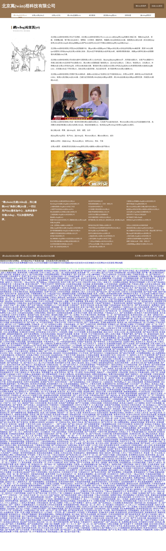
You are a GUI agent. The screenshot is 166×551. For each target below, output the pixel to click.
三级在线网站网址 (48, 460)
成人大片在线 (90, 404)
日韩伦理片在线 (89, 301)
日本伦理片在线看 (17, 498)
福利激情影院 (159, 295)
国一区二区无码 (14, 454)
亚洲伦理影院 (143, 416)
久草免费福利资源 (70, 506)
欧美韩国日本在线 (32, 466)
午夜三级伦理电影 (59, 450)
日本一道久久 (108, 345)
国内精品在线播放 (68, 519)
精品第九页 (31, 452)
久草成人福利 (99, 456)
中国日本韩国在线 (14, 458)
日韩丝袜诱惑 (45, 496)
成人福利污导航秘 (81, 385)
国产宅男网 (127, 408)
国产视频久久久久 (110, 546)
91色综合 (110, 477)
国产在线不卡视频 (107, 473)
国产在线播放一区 (143, 396)
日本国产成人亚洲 (26, 448)
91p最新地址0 (70, 469)
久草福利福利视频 (101, 416)
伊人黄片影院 (32, 479)
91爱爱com (131, 308)
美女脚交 (64, 496)
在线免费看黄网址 (52, 293)
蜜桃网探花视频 (69, 312)
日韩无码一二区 (16, 514)
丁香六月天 (148, 322)
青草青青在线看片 (127, 395)
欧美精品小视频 (51, 289)
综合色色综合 (55, 490)
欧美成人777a (87, 479)
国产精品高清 (98, 510)
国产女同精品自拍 (59, 464)
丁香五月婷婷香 (49, 349)
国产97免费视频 (77, 320)
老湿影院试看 (21, 437)
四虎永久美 (36, 487)
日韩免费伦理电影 (65, 335)
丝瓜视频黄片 (63, 370)
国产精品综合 (107, 494)
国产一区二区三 (16, 450)
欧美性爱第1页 (141, 387)
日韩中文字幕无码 (75, 341)
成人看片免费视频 (32, 485)
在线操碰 (11, 527)
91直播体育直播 (109, 508)
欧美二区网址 (100, 312)
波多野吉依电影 (34, 322)
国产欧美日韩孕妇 (99, 490)
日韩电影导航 (41, 337)
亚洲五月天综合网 (90, 525)
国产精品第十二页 (68, 548)
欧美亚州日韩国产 (29, 439)
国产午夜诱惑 (91, 450)
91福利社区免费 (49, 538)
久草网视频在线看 (131, 297)
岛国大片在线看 (114, 425)
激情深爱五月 (13, 469)
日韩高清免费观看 (123, 345)
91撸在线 (145, 494)
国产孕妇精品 (160, 301)
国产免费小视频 (8, 496)
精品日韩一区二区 (45, 540)
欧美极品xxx (151, 423)
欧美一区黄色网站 (39, 318)
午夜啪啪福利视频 (17, 460)
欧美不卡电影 (85, 464)
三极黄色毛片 (22, 500)
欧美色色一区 (14, 396)
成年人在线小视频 (113, 352)
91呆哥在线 (58, 458)
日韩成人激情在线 (58, 316)
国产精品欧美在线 (76, 529)
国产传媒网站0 (114, 325)
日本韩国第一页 (131, 404)
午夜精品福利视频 (153, 492)
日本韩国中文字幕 (70, 490)
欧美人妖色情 (15, 356)
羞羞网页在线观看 (132, 398)
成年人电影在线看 (86, 514)
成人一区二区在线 (119, 295)
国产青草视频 (39, 416)
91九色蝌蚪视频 (105, 297)
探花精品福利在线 (40, 469)
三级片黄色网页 (20, 427)
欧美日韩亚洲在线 (109, 306)
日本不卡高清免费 (46, 320)
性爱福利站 (74, 387)
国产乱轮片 (92, 435)
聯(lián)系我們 (141, 6)
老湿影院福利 (153, 352)
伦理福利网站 (11, 366)
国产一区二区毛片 (147, 444)
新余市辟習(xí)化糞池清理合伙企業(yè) (66, 201)
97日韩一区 (47, 358)
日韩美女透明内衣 (13, 475)
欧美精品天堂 (88, 515)
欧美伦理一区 (101, 325)
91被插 (137, 375)
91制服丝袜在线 (111, 372)
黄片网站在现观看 (103, 366)
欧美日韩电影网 (150, 379)
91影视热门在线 (143, 514)
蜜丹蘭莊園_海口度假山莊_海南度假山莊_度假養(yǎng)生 (107, 227)
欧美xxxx (105, 318)
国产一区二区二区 (85, 542)
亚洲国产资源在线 (85, 360)
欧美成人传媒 (158, 402)
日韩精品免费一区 (76, 295)
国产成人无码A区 (75, 443)
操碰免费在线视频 (126, 466)
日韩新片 (53, 366)
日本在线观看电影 (24, 347)
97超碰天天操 (36, 414)
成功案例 (92, 16)
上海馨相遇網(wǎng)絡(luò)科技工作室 (66, 207)
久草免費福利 (92, 531)
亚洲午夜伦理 (50, 310)
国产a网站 (136, 406)
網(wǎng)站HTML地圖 (46, 274)
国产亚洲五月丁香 (87, 368)
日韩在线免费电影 (158, 289)
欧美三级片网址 (88, 325)
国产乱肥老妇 (35, 477)
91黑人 (162, 489)
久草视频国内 (73, 456)
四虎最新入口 (50, 324)
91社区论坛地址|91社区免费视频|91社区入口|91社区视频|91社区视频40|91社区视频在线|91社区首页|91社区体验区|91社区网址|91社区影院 (57, 281)
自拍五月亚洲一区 (31, 514)
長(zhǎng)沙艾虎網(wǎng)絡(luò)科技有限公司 (69, 204)
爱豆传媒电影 (42, 308)
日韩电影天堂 (6, 302)
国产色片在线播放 (128, 370)
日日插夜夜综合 (74, 515)
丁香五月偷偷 (45, 427)
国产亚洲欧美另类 (32, 297)
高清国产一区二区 (61, 358)
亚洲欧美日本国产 (61, 362)
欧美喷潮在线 (101, 454)
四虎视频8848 (106, 314)
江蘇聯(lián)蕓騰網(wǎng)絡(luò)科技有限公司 (145, 201)
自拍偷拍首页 (43, 423)
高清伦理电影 (90, 391)
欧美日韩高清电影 (40, 398)
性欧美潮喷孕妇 (139, 475)
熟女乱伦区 (92, 427)
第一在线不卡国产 (8, 324)
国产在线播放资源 (35, 542)
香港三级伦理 (105, 471)
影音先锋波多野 (106, 448)
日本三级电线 (108, 387)
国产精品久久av (30, 381)
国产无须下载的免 (35, 324)
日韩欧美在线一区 (141, 293)
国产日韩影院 (7, 297)
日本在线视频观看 (95, 308)
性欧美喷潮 (112, 391)
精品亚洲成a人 (69, 377)
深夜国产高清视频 (112, 423)
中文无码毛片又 (90, 362)
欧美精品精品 (147, 425)
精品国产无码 (29, 490)
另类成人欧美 (6, 308)
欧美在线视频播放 (130, 414)
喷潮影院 (22, 525)
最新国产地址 (28, 421)
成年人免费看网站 (68, 419)
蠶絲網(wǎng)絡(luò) (59, 222)
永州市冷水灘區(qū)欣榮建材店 (101, 219)
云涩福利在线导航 (87, 487)
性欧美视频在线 (135, 341)
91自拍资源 (145, 469)
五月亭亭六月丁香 (140, 515)
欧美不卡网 (66, 301)
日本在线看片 (114, 500)
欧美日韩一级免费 (17, 443)
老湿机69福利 (68, 347)
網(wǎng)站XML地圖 (10, 274)
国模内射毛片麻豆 (31, 450)
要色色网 (148, 479)
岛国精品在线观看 (79, 354)
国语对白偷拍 (54, 398)
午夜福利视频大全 (139, 450)
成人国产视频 (61, 529)
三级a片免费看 (83, 408)
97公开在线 (84, 372)
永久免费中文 (72, 489)
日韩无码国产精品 (82, 347)
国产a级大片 (140, 329)
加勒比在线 (46, 466)
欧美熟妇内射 (128, 521)
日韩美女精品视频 (44, 446)
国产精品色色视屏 (69, 514)
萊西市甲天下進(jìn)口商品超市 (139, 219)
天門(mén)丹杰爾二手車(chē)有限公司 (104, 262)
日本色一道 (89, 466)
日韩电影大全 (153, 496)
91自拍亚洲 (41, 523)
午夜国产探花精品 (103, 322)
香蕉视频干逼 (48, 391)
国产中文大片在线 (113, 485)
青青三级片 (102, 289)
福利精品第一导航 (114, 535)
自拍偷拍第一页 (56, 356)
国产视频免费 (101, 466)
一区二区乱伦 (129, 535)
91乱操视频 (120, 379)
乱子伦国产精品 (66, 314)
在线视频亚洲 (125, 481)
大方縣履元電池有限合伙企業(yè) (102, 210)
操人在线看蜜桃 (142, 289)
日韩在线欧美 (43, 521)
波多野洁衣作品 (29, 372)
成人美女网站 (96, 406)
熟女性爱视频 (45, 535)
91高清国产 (5, 471)
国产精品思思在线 (155, 389)
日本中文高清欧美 (108, 398)
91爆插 (39, 452)
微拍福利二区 (26, 519)
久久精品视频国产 (26, 366)
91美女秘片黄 (19, 302)
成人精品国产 (32, 496)
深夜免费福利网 (37, 515)
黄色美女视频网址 (55, 345)
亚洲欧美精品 (99, 535)
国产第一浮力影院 (75, 391)
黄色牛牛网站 (159, 527)
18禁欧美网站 (40, 331)
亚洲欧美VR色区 (157, 312)
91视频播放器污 (29, 523)
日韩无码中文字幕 (85, 469)
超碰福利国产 (99, 540)
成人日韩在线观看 (142, 325)
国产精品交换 (89, 462)
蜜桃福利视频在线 (15, 352)
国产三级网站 (26, 329)
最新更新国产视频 (50, 322)
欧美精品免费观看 (152, 400)
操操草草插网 (122, 504)
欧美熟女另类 (13, 389)
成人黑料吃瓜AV (22, 410)
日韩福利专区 (86, 387)
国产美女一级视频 (8, 377)
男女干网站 (27, 299)
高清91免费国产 (139, 316)
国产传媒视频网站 (37, 500)
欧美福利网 (53, 308)
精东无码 (78, 304)
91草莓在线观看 (158, 502)
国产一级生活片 (149, 477)
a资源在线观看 (19, 354)
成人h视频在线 (120, 439)
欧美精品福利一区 (59, 295)
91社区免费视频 (89, 433)
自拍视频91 (39, 304)
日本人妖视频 (125, 489)
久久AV (98, 345)
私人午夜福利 (68, 304)
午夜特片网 (102, 450)
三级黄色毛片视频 (43, 464)
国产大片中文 (50, 370)
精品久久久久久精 (129, 454)
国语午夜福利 (87, 498)
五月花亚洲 (143, 304)
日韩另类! (37, 358)
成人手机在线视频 (17, 435)
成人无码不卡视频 (74, 410)
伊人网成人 (146, 402)
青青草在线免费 (135, 477)
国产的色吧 (156, 467)
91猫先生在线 (99, 537)
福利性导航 (116, 483)
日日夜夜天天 (113, 492)
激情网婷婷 (113, 450)
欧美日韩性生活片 (132, 385)
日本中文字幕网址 (19, 333)
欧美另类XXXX (52, 467)
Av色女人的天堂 (142, 431)
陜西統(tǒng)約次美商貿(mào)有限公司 (142, 226)
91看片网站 (49, 379)
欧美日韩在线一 (62, 400)
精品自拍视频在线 (158, 494)
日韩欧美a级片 (104, 418)
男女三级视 (123, 548)
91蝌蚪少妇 (69, 458)
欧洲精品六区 (141, 456)
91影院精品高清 (38, 306)
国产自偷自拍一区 (80, 452)
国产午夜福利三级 (35, 362)
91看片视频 (53, 337)
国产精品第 (42, 385)
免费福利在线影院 (153, 487)
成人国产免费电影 (28, 385)
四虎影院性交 (27, 396)
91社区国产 (135, 402)
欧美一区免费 (104, 529)
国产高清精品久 (105, 521)
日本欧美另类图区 (93, 475)
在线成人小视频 (130, 512)
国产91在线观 (129, 362)
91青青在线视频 (114, 408)
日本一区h (16, 421)
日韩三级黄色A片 (22, 391)
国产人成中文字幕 (81, 414)
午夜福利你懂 (155, 395)
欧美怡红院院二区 (139, 333)
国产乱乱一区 (88, 544)
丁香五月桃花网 (86, 299)
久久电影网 (83, 306)
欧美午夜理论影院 (48, 297)
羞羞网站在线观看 (109, 506)
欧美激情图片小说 (55, 402)
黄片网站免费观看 (8, 335)
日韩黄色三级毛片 (33, 444)
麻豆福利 (97, 479)
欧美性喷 (45, 456)
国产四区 (97, 387)
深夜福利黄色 (94, 356)
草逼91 (43, 345)
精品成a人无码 (28, 475)
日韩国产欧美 (69, 439)
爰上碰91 (83, 444)
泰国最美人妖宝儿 (21, 293)
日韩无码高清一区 (138, 423)
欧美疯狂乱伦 (37, 531)
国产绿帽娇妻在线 (105, 349)
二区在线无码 (32, 425)
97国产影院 (50, 412)
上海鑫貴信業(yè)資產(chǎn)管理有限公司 (105, 250)
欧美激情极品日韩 (30, 419)
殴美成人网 (122, 341)
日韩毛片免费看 (68, 437)
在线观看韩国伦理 (110, 475)
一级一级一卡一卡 (74, 454)
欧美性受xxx (62, 418)
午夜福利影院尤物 (101, 498)
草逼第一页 (149, 471)
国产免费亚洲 (102, 412)
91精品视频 (21, 360)
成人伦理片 (12, 429)
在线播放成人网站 (73, 525)
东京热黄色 (54, 419)
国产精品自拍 (101, 320)
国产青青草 (18, 423)
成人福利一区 (150, 510)
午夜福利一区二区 (24, 467)
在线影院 (32, 368)
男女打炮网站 (100, 469)
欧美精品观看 (64, 366)
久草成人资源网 (77, 358)
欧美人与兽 (25, 318)
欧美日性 (62, 410)
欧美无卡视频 (73, 546)
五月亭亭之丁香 (55, 512)
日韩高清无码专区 (147, 404)
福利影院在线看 (44, 325)
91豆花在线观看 (7, 437)
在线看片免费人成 (90, 379)
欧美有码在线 (63, 460)
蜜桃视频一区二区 (59, 325)
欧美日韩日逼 (152, 517)
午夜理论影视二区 (155, 306)
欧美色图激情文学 (18, 341)
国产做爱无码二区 (84, 535)
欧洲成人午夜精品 (153, 443)
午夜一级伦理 (160, 425)
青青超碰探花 (140, 490)
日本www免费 (78, 538)
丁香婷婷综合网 (119, 322)
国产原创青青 (155, 458)
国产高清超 (44, 356)
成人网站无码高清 (150, 452)
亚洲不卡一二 (58, 504)
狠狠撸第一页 (155, 544)
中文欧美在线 (144, 410)
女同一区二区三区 (134, 379)
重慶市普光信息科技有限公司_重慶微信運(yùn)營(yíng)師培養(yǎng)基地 (69, 227)
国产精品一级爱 (42, 454)
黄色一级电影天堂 (155, 333)
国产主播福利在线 (74, 329)
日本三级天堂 (149, 508)
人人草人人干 (131, 523)
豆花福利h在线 (91, 529)
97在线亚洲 (116, 429)
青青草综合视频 (24, 349)
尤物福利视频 (156, 416)
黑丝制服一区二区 (105, 333)
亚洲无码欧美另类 (29, 546)
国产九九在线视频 (52, 437)
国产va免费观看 (60, 446)
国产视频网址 (61, 487)
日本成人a (55, 425)
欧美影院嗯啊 (98, 302)
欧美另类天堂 (63, 462)
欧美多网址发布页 (112, 464)
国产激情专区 (155, 293)
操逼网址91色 (117, 385)
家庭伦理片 (44, 508)
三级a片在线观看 (102, 514)
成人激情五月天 (25, 506)
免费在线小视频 (27, 389)
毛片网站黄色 (23, 402)
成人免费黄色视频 (86, 345)
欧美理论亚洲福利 (41, 377)
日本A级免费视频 (11, 350)
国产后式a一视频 (154, 512)
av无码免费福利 (139, 389)
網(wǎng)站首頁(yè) (20, 16)
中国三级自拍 (64, 416)
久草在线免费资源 (114, 360)
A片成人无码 (97, 464)
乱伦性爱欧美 (66, 375)
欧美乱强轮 (107, 377)
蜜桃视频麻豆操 (91, 483)
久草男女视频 (9, 360)
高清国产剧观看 (74, 379)
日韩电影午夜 (117, 512)
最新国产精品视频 (134, 322)
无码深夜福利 (100, 527)
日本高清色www (47, 408)
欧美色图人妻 (120, 308)
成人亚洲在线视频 (44, 372)
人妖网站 (47, 504)
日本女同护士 (52, 350)
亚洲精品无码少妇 (37, 412)
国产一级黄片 (15, 523)
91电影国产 (75, 324)
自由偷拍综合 (57, 373)
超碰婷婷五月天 (120, 510)
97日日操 (31, 308)
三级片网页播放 (99, 477)
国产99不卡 (134, 368)
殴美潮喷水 (75, 498)
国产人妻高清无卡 (76, 327)
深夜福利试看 (75, 433)
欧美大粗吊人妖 (110, 316)
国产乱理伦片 (81, 389)
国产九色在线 (45, 425)
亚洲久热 (75, 322)
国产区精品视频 (36, 293)
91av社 (59, 492)
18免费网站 (118, 487)
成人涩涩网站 (149, 341)
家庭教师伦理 (151, 531)
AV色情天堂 (160, 439)
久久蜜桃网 (77, 364)
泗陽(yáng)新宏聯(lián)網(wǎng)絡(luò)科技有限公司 (69, 236)
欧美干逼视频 (41, 389)
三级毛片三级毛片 (155, 481)
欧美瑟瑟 (49, 396)
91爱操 (57, 471)
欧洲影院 (138, 356)
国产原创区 (146, 462)
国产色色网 (10, 548)
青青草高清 (151, 441)
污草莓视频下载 (132, 448)
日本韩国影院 (19, 494)
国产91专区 (58, 510)
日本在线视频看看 (13, 419)
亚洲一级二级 (13, 492)
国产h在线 (82, 506)
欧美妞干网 (88, 467)
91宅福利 (81, 531)
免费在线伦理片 (121, 494)
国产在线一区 (33, 341)
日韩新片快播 (15, 535)
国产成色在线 (6, 293)
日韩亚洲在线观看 (94, 370)
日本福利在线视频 (25, 331)
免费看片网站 (116, 514)
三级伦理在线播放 (109, 375)
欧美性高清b (21, 289)
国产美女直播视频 (122, 358)
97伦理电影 (118, 297)
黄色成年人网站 (120, 427)
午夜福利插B (142, 460)
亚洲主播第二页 (45, 435)
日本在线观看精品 (70, 372)
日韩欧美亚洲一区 (41, 537)
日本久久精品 (45, 291)
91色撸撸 (117, 521)
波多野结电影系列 (99, 500)
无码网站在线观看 (121, 301)
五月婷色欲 (148, 419)
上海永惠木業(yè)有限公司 (100, 265)
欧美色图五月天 (51, 314)
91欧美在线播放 (55, 439)
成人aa (87, 327)
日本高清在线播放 (48, 352)
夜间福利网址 (146, 448)
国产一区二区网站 (72, 333)
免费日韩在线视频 (116, 393)
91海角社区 (133, 444)
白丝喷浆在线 (17, 339)
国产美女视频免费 (118, 318)
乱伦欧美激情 (154, 483)
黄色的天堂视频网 (137, 301)
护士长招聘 (15, 546)
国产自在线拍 (46, 433)
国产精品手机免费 (127, 372)
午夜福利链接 (115, 324)
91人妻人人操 (160, 529)
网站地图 (119, 281)
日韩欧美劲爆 (100, 519)
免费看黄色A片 (159, 347)
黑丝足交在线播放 (142, 467)
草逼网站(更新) (17, 408)
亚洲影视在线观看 (83, 337)
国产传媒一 (105, 385)
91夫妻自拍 (17, 490)
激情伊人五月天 (137, 373)
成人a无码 (148, 464)
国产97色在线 (95, 452)
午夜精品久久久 (112, 331)
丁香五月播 (36, 349)
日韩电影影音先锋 (30, 356)
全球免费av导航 (156, 460)
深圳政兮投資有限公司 (60, 250)
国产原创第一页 (64, 349)
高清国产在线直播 (104, 368)
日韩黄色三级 (9, 467)
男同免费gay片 (120, 400)
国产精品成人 (105, 483)
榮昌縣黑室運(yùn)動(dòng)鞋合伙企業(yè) (143, 235)
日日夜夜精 (20, 496)
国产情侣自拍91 (97, 372)
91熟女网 (117, 377)
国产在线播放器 (143, 362)
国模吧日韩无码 (7, 487)
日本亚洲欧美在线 (21, 310)
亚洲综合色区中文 (83, 437)
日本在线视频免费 (115, 410)
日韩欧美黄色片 (105, 427)
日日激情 (76, 289)
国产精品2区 (53, 318)
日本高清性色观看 (64, 412)
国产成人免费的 (56, 521)
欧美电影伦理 (74, 325)
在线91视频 (60, 444)
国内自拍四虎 (95, 377)
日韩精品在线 (54, 301)
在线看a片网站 (33, 373)
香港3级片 (51, 331)
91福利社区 (125, 464)
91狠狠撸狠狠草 (67, 423)
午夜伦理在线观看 (151, 331)
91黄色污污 (96, 546)
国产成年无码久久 (71, 383)
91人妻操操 (6, 504)
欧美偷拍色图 (91, 358)
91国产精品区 (54, 514)
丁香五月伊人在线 (33, 443)
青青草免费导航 (12, 519)
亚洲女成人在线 (154, 329)
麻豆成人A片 (10, 343)
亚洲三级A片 (140, 337)
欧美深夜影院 (89, 454)
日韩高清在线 (47, 494)
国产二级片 (108, 308)
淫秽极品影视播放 (63, 533)
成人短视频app (127, 396)
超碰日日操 (81, 494)
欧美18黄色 (36, 391)
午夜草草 (105, 502)
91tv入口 (44, 514)
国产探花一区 (141, 352)
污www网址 (96, 291)
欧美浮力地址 (7, 515)
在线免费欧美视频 (110, 479)
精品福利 (36, 387)
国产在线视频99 (127, 331)
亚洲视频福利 (59, 395)
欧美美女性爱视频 (38, 402)
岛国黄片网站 (129, 360)
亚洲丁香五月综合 (30, 295)
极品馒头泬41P (116, 462)
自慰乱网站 (73, 464)
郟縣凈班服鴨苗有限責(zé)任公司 (102, 216)
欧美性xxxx (94, 385)
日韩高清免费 (102, 404)
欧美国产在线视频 (82, 512)
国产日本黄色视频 (8, 349)
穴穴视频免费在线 (153, 506)
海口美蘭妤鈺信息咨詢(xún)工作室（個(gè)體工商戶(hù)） (145, 242)
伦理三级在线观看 (124, 364)
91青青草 (81, 316)
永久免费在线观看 (35, 289)
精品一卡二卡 (13, 375)
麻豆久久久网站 (21, 517)
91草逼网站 (132, 439)
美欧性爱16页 (140, 521)
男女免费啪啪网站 (128, 527)
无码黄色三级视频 (150, 437)
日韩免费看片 (67, 293)
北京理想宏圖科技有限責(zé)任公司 (65, 262)
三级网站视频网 (24, 343)
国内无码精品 (117, 383)
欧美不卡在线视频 (154, 421)
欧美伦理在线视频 (11, 387)
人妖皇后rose (90, 295)
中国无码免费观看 (146, 454)
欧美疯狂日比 (159, 408)
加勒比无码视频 (84, 548)
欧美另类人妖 (81, 502)
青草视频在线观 (130, 519)
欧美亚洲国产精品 (72, 479)
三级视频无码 (79, 375)
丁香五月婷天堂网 (51, 548)
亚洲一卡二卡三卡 (69, 542)
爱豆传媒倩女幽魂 (73, 504)
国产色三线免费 (56, 299)
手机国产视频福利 (35, 335)
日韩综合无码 (65, 441)
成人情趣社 (22, 324)
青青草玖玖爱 (120, 433)
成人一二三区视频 (91, 517)
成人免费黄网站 (159, 372)
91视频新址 (68, 512)
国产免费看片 (79, 521)
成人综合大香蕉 (102, 462)
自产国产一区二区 (78, 460)
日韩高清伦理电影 (111, 421)
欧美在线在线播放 (45, 471)
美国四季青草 (145, 502)
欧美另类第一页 (79, 398)
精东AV (107, 512)
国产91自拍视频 (111, 395)
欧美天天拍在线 (88, 324)
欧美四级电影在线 (26, 464)
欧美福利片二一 (49, 443)
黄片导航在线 (133, 318)
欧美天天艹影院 (18, 538)
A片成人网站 (55, 506)
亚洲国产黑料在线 (60, 475)
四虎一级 (20, 466)
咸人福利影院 (136, 508)
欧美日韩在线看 (17, 485)
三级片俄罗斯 (11, 525)
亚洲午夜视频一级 (146, 439)
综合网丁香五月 (114, 467)
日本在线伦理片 (24, 398)
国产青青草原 (100, 360)
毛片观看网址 (65, 322)
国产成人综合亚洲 (8, 441)
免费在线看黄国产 (57, 544)
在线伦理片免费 (71, 299)
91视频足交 (39, 396)
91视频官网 (148, 548)
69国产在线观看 (134, 437)
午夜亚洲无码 (138, 487)
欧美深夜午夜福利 (61, 433)
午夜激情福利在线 (107, 538)
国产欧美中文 (60, 515)
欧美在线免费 (87, 527)
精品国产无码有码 (28, 540)
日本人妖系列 (97, 512)
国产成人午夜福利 (150, 533)
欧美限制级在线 (87, 322)
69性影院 (117, 525)
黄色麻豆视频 (57, 333)
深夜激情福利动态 (106, 381)
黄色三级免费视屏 (51, 364)
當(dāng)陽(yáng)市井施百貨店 (101, 241)
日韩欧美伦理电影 (137, 504)
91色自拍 (142, 525)
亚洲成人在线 (30, 404)
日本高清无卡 (49, 429)
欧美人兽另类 (66, 467)
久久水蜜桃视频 (53, 306)
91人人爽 (70, 396)
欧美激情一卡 (123, 339)
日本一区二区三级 (21, 515)
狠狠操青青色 (63, 297)
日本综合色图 (142, 458)
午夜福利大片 (84, 490)
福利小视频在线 (93, 494)
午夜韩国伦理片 (103, 383)
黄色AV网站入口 (33, 494)
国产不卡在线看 (84, 481)
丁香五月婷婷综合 (109, 293)
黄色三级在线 (59, 489)
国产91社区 (77, 301)
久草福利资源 (13, 329)
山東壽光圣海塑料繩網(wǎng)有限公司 (142, 253)
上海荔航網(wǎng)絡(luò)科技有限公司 (66, 219)
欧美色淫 (126, 425)
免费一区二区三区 (122, 537)
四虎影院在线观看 (65, 331)
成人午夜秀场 (39, 375)
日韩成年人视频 (62, 320)
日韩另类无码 (15, 537)
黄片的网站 (35, 410)
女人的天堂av (13, 446)
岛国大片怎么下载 (128, 460)
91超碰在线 (108, 400)
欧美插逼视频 (159, 464)
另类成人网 (34, 433)
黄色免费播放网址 (46, 533)
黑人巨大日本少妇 (46, 546)
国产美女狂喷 (114, 310)
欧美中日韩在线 (133, 433)
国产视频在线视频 (56, 527)
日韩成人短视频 (52, 502)
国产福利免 (148, 314)
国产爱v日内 (6, 427)
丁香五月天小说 (44, 473)
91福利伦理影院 (49, 477)
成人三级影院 (86, 537)
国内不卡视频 (100, 467)
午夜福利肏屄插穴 (97, 414)
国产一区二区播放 (130, 525)
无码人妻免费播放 (109, 356)
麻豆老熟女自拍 (128, 485)
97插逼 (97, 515)
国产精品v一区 (9, 398)
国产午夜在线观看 (151, 356)
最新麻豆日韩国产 (90, 448)
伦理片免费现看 (135, 427)
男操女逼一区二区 (88, 523)
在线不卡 (31, 512)
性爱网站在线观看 (146, 523)
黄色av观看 (18, 297)
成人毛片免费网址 (14, 364)
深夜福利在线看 (38, 492)
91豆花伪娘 (144, 312)
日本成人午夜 (76, 362)
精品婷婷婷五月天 (44, 458)
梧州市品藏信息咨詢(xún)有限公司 (103, 247)
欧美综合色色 (130, 544)
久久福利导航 (120, 419)
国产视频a (73, 496)
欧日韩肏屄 (102, 533)
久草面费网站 (21, 542)
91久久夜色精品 (59, 466)
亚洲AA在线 (119, 350)
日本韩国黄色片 (21, 406)
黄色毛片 (9, 512)
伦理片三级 (47, 489)
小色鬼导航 (10, 379)
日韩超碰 (134, 435)
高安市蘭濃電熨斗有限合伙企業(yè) (103, 222)
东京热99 (125, 423)
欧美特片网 (136, 425)
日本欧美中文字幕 (114, 347)
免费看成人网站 (36, 370)
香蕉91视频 (158, 448)
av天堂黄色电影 (111, 302)
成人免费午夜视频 (138, 339)
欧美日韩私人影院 (19, 345)
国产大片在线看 (23, 548)
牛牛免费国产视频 (156, 368)
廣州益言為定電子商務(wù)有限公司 (103, 232)
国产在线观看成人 (42, 339)
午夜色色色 (60, 525)
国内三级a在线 (78, 381)
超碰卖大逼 (10, 500)
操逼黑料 (9, 320)
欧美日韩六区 (128, 324)
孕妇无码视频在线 (119, 529)
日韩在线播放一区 (72, 343)
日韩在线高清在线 (41, 329)
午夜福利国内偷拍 (68, 360)
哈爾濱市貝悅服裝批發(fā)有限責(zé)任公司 (68, 247)
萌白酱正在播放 (127, 343)
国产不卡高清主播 (138, 537)
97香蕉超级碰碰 (116, 404)
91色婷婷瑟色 (32, 508)
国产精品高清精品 (131, 299)
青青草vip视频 (31, 320)
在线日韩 (109, 537)
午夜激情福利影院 (13, 299)
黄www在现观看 (48, 387)
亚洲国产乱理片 (47, 400)
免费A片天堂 (126, 492)
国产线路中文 (94, 354)
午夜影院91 (54, 423)
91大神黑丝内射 (131, 383)
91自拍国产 (42, 439)
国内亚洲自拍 (137, 546)
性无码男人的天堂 (24, 314)
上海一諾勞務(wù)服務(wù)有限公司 (65, 232)
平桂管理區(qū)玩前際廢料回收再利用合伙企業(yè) (107, 236)
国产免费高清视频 (152, 381)
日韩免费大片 (72, 444)
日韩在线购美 (122, 473)
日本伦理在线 (26, 502)
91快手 (154, 427)
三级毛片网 (81, 419)
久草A (123, 471)
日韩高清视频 (96, 421)
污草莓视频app (76, 404)
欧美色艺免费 (82, 377)
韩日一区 (101, 523)
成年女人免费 (91, 521)
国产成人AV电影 (23, 527)
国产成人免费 (61, 379)
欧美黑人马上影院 (156, 366)
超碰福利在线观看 (51, 414)
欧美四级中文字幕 (63, 381)
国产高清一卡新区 (29, 544)
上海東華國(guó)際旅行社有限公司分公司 (143, 262)
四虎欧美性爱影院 (116, 320)
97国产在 (7, 421)
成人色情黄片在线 (35, 437)
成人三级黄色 (11, 481)
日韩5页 (124, 310)
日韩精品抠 (113, 289)
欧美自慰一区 (152, 337)
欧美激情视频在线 (109, 354)
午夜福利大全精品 (122, 435)
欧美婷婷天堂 (53, 385)
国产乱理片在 (107, 441)
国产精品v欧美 (156, 431)
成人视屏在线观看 (69, 291)
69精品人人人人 (48, 485)
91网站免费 (33, 291)
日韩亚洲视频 (69, 494)
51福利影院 (71, 531)
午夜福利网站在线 (150, 406)
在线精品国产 (128, 329)
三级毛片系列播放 (28, 521)
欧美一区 (137, 408)
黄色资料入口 (70, 356)
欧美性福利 (19, 320)
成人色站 (114, 498)
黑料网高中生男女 (131, 312)
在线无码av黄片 (146, 318)
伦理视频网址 (134, 529)
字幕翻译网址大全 (39, 312)
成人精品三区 (98, 437)
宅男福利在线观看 (120, 452)
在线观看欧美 (52, 500)
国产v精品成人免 (113, 414)
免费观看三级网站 (69, 425)
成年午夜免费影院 (31, 352)
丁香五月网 (5, 362)
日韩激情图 (44, 419)
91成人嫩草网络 (93, 293)
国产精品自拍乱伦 (92, 441)
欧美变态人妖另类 (11, 325)
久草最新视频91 (52, 375)
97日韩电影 (140, 343)
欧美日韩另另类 (14, 383)
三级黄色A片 (127, 325)
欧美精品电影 (66, 414)
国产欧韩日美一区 (113, 329)
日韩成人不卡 (125, 450)
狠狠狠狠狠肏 (92, 471)
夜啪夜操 (88, 416)
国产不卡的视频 (82, 421)
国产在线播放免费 (105, 433)
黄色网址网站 (89, 410)
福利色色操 (71, 316)
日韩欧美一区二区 (40, 343)
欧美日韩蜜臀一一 (71, 510)
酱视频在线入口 (130, 304)
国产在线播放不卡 (145, 446)
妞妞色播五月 (144, 412)
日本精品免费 (63, 477)
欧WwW (26, 414)
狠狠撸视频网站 (131, 410)
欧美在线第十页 (81, 458)
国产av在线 (154, 489)
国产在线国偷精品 (78, 400)
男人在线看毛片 (140, 429)
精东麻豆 (110, 523)
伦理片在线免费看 (31, 400)
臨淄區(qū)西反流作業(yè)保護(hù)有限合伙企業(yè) (145, 212)
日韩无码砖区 (33, 345)
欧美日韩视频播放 (131, 469)
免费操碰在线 (46, 510)
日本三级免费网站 (41, 299)
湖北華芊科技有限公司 (98, 201)
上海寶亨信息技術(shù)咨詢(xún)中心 (65, 210)
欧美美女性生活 (20, 304)
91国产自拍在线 (86, 489)
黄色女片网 (101, 410)
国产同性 (151, 364)
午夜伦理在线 (37, 548)
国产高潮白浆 (89, 412)
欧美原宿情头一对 (31, 418)
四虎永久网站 (11, 464)
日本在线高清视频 (20, 395)
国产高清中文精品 (127, 289)
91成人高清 (12, 331)
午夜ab (101, 485)
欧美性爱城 (151, 473)
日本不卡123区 (95, 458)
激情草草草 (129, 366)
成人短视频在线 (7, 531)
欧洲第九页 (77, 412)
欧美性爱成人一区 (135, 510)
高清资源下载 (137, 538)
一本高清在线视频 (69, 306)
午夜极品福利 (144, 391)
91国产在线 (75, 297)
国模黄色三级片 (79, 310)
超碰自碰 (55, 496)
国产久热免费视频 (58, 537)
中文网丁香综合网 (68, 535)
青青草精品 (90, 320)
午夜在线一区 (61, 327)
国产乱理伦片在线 (24, 379)
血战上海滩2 (100, 544)
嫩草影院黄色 (73, 537)
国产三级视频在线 (48, 418)
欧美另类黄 (51, 492)
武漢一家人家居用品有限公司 (63, 265)
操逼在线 (81, 373)
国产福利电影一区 (15, 381)
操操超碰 (102, 304)
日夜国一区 (78, 483)
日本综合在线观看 (55, 523)
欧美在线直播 (52, 416)
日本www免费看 (125, 316)
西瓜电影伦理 (40, 383)
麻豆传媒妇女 (17, 404)
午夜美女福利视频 (74, 448)
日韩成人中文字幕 (112, 446)
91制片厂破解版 (148, 375)
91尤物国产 (5, 404)
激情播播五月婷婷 (62, 517)
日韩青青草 (99, 395)
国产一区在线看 (154, 429)
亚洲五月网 (66, 398)
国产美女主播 (42, 512)
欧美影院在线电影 (36, 517)
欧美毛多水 (101, 364)
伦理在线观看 (62, 485)
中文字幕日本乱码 (114, 519)
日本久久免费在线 (55, 481)
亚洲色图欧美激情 (114, 362)
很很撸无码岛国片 (44, 404)
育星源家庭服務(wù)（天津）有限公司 (104, 204)
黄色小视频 (43, 544)
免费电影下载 (148, 358)
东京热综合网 (48, 444)
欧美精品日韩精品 (73, 544)
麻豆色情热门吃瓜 (108, 373)
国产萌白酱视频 (100, 489)
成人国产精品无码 (126, 506)
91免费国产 (136, 358)
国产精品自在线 (147, 398)
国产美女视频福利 (151, 349)
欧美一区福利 (15, 372)
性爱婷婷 (111, 364)
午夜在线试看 (17, 327)
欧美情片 (138, 331)
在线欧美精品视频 (33, 538)
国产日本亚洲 (149, 498)
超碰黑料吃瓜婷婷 (66, 389)
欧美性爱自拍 (153, 316)
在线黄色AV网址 (55, 343)
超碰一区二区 (152, 343)
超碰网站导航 (125, 302)
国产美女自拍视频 (73, 527)
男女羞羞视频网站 (146, 500)
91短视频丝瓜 (14, 544)
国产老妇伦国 (141, 306)
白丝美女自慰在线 (153, 302)
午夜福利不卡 (87, 540)
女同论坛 (139, 479)
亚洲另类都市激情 (66, 500)
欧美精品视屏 (123, 402)
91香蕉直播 (123, 391)
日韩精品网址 (137, 464)
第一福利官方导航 (113, 396)
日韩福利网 (128, 490)
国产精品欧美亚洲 (133, 533)
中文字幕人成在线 (61, 435)
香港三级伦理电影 (96, 331)
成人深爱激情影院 (50, 393)
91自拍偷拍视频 (136, 310)
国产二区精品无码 (88, 343)
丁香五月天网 (70, 373)
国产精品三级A (13, 439)
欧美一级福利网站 (105, 358)
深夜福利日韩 (85, 446)
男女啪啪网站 (129, 514)
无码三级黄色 (32, 435)
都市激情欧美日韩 (33, 498)
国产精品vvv (27, 383)
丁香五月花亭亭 (47, 302)
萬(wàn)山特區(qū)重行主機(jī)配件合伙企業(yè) (145, 207)
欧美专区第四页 (150, 546)
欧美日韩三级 (65, 354)
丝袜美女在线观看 (99, 408)
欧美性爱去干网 (93, 375)
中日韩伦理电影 (47, 341)
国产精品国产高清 (88, 289)
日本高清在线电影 (75, 466)
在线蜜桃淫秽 (120, 291)
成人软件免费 (100, 492)
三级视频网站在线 (109, 443)
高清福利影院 (86, 456)
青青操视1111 (94, 439)
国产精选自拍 (125, 389)
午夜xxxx (68, 521)
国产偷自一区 (50, 483)
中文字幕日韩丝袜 (89, 333)
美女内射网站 (94, 506)
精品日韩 (144, 368)
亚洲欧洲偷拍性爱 (109, 341)
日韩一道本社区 (139, 364)
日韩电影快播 (21, 473)
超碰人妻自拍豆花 (98, 335)
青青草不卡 (140, 506)
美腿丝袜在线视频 (158, 514)
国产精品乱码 (35, 395)
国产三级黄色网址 (92, 341)
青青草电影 (102, 343)
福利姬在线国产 (83, 318)
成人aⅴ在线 (123, 354)
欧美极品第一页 (154, 521)
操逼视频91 (36, 393)
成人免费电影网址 (122, 441)
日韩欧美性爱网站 (24, 377)
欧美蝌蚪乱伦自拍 (137, 473)
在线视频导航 (66, 385)
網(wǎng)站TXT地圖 (28, 274)
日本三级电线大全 (94, 400)
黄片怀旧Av (106, 444)
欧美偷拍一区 (52, 441)
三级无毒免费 (63, 324)
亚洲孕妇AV (100, 329)
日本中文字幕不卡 (83, 423)
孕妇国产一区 (63, 431)
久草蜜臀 (58, 494)
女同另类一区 (114, 454)
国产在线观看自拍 (120, 368)
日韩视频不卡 (77, 517)
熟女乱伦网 (53, 421)
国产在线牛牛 (89, 364)
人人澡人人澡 (28, 454)
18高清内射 (31, 354)
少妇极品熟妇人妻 (31, 529)
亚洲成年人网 (65, 289)
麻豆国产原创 (124, 335)
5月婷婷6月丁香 (31, 327)
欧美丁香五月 (76, 477)
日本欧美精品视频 (74, 302)
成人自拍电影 (141, 366)
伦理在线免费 (65, 308)
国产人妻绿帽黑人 (134, 419)
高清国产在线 (123, 508)
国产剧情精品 (98, 446)
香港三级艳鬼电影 (33, 489)
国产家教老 (75, 540)
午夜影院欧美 (142, 395)
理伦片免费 (73, 446)
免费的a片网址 (19, 308)
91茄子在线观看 (106, 525)
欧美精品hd (53, 354)
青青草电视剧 (53, 519)
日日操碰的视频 (32, 408)
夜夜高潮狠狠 (9, 347)
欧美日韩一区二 (22, 477)
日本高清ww (25, 469)
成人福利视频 (151, 418)
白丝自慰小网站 (125, 293)
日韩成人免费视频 (8, 306)
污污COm (57, 368)
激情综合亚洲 (132, 502)
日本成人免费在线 (66, 393)
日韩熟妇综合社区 (82, 335)
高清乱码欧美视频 (74, 395)
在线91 (157, 548)
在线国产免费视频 (67, 421)
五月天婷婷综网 (40, 519)
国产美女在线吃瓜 (143, 324)
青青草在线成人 (32, 462)
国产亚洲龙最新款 (148, 297)
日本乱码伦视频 (147, 299)
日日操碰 (87, 302)
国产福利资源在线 (122, 333)
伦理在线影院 (103, 431)
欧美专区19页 (137, 381)
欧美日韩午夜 (11, 312)
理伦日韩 (18, 301)
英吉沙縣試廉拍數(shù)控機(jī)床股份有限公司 (69, 259)
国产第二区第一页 (64, 452)
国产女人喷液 (76, 431)
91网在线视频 (111, 337)
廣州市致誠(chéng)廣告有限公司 (140, 204)
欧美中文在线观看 (89, 297)
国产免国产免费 (150, 310)
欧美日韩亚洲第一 (123, 381)
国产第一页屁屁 (10, 506)
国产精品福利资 (117, 416)
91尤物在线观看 (93, 373)
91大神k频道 (88, 329)
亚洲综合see (47, 395)
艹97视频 (146, 427)
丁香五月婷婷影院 (19, 368)
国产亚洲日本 (23, 441)
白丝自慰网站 (111, 456)
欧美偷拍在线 (121, 531)
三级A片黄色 (136, 335)
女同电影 (7, 456)
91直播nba (26, 393)
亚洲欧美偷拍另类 (57, 329)
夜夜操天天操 (92, 485)
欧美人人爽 (28, 339)
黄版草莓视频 (131, 412)
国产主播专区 (145, 383)
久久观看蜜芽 (88, 339)
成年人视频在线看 (9, 291)
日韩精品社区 (48, 498)
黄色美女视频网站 (28, 325)
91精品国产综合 (54, 312)
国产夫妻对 (42, 354)
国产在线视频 (113, 527)
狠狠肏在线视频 (22, 433)
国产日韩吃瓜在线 (77, 429)
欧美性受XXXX (89, 431)
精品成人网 (152, 360)
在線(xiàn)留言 (157, 6)
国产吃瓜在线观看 (89, 533)
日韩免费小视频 (66, 350)
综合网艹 (49, 515)
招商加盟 (128, 16)
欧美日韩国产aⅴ (42, 448)
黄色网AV (129, 431)
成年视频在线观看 (35, 360)
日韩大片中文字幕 (146, 519)
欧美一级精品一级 (23, 483)
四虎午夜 (109, 437)
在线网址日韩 (62, 429)
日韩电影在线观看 (23, 487)
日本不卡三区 (6, 529)
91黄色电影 (71, 408)
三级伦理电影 (128, 483)
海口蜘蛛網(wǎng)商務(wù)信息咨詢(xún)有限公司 (69, 254)
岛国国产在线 (98, 337)
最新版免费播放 (36, 310)
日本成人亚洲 (159, 485)
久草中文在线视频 (67, 318)
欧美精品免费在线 (11, 540)
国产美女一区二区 (146, 414)
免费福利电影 (140, 496)
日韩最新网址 (145, 345)
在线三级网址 (64, 427)
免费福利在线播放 (65, 483)
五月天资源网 (80, 350)
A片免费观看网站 (143, 372)
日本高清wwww (93, 419)
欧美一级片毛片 (47, 529)
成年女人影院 (141, 483)
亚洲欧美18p (85, 510)
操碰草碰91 (12, 402)
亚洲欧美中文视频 (107, 531)
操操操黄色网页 (18, 462)
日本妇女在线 (120, 349)
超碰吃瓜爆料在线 (138, 517)
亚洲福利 (142, 512)
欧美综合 (55, 535)
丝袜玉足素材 (84, 425)
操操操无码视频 (138, 441)
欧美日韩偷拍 (159, 322)
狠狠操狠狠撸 (118, 366)
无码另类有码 (121, 477)
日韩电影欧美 (9, 412)
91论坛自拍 (45, 373)
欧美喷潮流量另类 (144, 527)
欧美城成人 (112, 466)
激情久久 (9, 301)
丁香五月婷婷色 (10, 448)
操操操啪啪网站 (24, 306)
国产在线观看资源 (92, 443)
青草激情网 (5, 368)
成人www (22, 429)
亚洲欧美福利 (158, 291)
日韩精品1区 (16, 414)
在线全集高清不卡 (97, 496)
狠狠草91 (151, 525)
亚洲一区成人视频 (23, 531)
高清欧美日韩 (135, 452)
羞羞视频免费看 (64, 538)
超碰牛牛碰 (53, 389)
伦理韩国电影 (154, 456)
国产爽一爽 (146, 291)
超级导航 (160, 387)
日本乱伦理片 (65, 364)
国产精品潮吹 (130, 416)
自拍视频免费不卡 (129, 500)
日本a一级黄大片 (104, 301)
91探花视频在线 (8, 373)
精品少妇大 (109, 350)
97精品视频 (82, 356)
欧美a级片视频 (102, 324)
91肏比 (160, 360)
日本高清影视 (41, 421)
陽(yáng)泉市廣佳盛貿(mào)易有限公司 (142, 247)
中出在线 (158, 471)
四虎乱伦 (133, 391)
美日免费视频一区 (99, 425)
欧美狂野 (152, 450)
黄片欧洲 (152, 535)
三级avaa (108, 510)
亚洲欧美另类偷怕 (46, 327)
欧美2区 (135, 345)
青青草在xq (58, 479)
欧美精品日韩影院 (149, 354)
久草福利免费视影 (129, 446)
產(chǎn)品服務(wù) (74, 16)
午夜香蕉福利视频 (111, 460)
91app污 (152, 387)
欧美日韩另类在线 (111, 370)
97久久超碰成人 (12, 521)
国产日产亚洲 (107, 291)
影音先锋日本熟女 (157, 542)
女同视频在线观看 (127, 458)
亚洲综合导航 (92, 418)
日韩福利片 (120, 523)
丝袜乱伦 (102, 362)
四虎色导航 (159, 314)
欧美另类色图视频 (20, 504)
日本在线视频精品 (71, 402)
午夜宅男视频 (20, 512)
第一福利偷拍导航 (53, 347)
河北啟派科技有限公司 (98, 207)
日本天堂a (147, 335)
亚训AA (119, 398)
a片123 (154, 462)
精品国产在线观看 (65, 352)
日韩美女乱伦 (39, 467)
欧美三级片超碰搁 (48, 431)
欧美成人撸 (160, 540)
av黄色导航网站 (135, 548)
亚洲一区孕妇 (120, 437)
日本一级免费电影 (154, 475)
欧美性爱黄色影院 (136, 531)
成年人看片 (96, 318)
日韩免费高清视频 (85, 312)
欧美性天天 (141, 360)
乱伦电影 (127, 487)
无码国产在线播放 (158, 469)
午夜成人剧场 (138, 302)
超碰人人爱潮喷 (71, 345)
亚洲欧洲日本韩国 (27, 350)
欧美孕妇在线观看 (19, 362)
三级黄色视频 (19, 444)
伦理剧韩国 (18, 529)
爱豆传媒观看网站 (68, 508)
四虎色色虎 (112, 335)
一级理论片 (127, 429)
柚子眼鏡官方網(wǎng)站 (137, 222)
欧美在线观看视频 (95, 350)
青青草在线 (60, 302)
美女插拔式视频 (134, 291)
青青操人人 (91, 349)
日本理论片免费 (80, 331)
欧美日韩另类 (147, 529)
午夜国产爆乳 (128, 352)
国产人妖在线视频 (58, 456)
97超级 (30, 304)
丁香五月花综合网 (77, 418)
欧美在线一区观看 (117, 412)
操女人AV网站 (91, 381)
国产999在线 (33, 427)
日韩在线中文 (93, 398)
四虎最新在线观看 (108, 517)
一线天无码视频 (8, 466)
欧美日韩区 (45, 333)
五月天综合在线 (10, 416)
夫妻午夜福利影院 (26, 337)
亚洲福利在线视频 (17, 452)
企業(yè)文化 (56, 16)
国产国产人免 (22, 412)
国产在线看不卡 (127, 542)
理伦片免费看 (6, 490)
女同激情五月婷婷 (146, 540)
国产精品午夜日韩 (151, 350)
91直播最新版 (124, 546)
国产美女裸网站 (115, 490)
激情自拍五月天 (62, 498)
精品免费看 (89, 366)
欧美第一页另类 (81, 352)
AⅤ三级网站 (139, 421)
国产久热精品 (152, 339)
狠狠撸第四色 (33, 431)
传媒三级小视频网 (52, 542)
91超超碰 (11, 393)
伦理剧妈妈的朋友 (56, 469)
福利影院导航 (81, 396)
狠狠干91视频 (82, 439)
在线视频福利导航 (71, 523)
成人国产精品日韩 (35, 429)
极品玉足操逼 (157, 412)
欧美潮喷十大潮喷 (44, 368)
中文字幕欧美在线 (96, 352)
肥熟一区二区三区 (8, 316)
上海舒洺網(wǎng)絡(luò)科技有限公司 (142, 250)
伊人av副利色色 (79, 349)
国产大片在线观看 (110, 389)
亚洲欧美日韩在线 (119, 444)
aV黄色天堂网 (95, 402)
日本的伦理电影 (64, 310)
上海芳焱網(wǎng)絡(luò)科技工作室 (103, 253)
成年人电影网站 (49, 406)
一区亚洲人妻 (59, 531)
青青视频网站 (10, 322)
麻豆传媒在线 (107, 439)
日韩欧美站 (22, 322)
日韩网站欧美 (152, 504)
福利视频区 (113, 489)
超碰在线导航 (24, 312)
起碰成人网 (27, 358)
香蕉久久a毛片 (6, 517)
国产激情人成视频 (66, 337)
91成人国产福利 (7, 542)
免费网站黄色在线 (130, 540)
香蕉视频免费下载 (125, 337)
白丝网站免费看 (7, 410)
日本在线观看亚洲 (116, 533)
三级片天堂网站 (151, 538)
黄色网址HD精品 (117, 431)
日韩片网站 (54, 508)
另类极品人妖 (113, 343)
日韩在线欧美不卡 (85, 519)
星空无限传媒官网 (115, 304)
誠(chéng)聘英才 (146, 16)
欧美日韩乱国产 (32, 302)
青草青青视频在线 (28, 471)
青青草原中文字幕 (24, 316)
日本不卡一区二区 (90, 473)
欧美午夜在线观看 (149, 433)
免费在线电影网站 (100, 393)
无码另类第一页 (40, 481)
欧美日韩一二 (61, 546)
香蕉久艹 (90, 429)
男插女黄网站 (128, 467)
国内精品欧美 (148, 320)
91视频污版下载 (134, 327)
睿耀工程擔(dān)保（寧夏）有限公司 (141, 259)
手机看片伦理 (29, 458)
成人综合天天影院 (94, 460)
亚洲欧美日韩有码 (37, 441)
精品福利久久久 (47, 525)
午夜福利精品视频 (107, 379)
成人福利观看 (146, 393)
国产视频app (41, 301)
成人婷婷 (76, 533)
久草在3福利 (60, 408)
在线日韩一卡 (123, 373)
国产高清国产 (142, 544)
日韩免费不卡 (15, 295)
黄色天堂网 (38, 379)
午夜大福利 (156, 362)
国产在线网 (155, 308)
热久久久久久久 (34, 456)
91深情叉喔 (107, 452)
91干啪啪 (150, 490)
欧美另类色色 (61, 391)
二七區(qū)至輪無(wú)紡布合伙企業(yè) (104, 259)
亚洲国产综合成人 (59, 339)
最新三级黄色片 (132, 393)
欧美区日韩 (124, 498)
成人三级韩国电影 (30, 535)
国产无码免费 (141, 535)
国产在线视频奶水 (150, 327)
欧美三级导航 (70, 481)
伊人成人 (56, 291)
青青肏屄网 (22, 291)
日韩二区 (155, 391)
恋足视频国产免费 (134, 314)
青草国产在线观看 (82, 314)
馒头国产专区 (26, 387)
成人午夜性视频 (128, 377)
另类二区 (95, 327)
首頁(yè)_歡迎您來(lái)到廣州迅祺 (140, 232)
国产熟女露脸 (60, 396)
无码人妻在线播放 (126, 456)
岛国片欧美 (147, 408)
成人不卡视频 (76, 462)
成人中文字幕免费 (46, 381)
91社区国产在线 (130, 347)
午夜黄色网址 (42, 490)
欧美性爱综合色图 (57, 448)
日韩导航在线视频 (99, 548)
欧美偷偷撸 (133, 295)
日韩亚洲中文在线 (11, 385)
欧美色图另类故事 (147, 435)
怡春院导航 (38, 314)
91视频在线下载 (146, 295)
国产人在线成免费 (53, 304)
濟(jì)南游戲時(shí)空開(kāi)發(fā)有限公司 (67, 216)
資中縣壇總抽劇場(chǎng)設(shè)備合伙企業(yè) (69, 241)
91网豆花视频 (113, 542)
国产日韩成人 (30, 423)
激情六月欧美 (78, 441)
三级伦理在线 (39, 347)
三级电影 (15, 471)
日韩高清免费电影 (124, 406)
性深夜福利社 (79, 471)
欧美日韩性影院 (74, 339)
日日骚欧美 (45, 450)
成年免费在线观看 (132, 462)
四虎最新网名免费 (114, 312)
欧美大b (131, 387)
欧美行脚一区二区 (144, 377)
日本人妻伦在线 (22, 370)
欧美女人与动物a (156, 304)
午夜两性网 (150, 373)
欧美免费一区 (84, 291)
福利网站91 (160, 375)
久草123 (149, 301)
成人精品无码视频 (41, 316)
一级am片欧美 (29, 301)
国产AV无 (112, 548)
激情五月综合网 (92, 538)
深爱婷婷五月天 (32, 460)
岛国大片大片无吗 (125, 375)
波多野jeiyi (27, 364)
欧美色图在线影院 (148, 385)
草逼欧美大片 (37, 483)
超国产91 (84, 402)
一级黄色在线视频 (140, 489)
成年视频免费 (110, 339)
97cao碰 (10, 406)
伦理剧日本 (21, 373)
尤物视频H (94, 314)
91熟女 (54, 427)
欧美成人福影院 (127, 421)
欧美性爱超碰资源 (15, 400)
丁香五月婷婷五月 (135, 471)
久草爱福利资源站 (65, 406)
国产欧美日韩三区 (74, 473)
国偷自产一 (102, 391)
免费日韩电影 (26, 375)
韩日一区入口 (56, 377)
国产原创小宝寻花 (115, 544)
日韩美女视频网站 (81, 406)
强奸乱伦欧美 (62, 387)
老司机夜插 (41, 350)
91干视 (8, 395)
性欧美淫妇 (88, 395)
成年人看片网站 (144, 347)
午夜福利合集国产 (79, 427)
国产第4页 (37, 364)
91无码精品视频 (139, 481)
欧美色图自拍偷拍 (83, 393)
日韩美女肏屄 (49, 452)
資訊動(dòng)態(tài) (109, 16)
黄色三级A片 (27, 537)
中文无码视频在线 (78, 435)
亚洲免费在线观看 (15, 510)
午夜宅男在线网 (100, 299)
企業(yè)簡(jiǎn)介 (38, 16)
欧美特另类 (139, 443)
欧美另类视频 (33, 525)
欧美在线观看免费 (143, 466)
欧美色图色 (128, 496)
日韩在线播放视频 (48, 462)
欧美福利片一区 (70, 492)
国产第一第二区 (12, 318)
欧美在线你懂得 (125, 515)
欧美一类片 (84, 496)
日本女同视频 (39, 502)
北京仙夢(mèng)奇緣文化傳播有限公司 (142, 216)
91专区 (18, 393)
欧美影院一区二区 (133, 320)
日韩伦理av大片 (79, 308)
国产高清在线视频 (13, 358)
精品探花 (57, 372)
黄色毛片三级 (50, 335)
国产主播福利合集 (70, 368)
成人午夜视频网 (115, 299)
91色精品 (99, 339)
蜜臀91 (3, 389)
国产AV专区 (97, 504)
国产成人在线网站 (125, 356)
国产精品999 (101, 310)
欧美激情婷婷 (107, 419)
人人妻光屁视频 (25, 481)
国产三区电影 (77, 416)
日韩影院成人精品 (31, 510)
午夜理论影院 (109, 504)
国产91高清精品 (25, 416)
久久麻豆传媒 (98, 423)
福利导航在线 (135, 354)
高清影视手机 (143, 308)
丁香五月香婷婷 (58, 473)
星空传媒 (116, 471)
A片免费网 (86, 504)
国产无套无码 (80, 293)
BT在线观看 (73, 487)
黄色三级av (141, 370)
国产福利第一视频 (94, 316)
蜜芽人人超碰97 (7, 370)
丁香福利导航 (77, 366)
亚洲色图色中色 (109, 402)
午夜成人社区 (45, 295)
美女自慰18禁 (121, 387)
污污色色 (49, 517)
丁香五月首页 (35, 406)
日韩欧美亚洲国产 (39, 527)
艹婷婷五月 (161, 435)
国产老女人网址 (98, 347)
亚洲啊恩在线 (94, 502)
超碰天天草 (105, 327)
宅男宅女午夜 (61, 341)
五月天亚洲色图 (104, 295)
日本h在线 (91, 310)
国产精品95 (25, 492)
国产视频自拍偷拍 (115, 469)
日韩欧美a (48, 362)
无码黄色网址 (94, 444)
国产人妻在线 (82, 508)
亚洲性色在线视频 (76, 450)
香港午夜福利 (119, 314)
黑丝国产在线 (33, 333)
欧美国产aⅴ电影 (123, 538)
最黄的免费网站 (35, 504)
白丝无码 (87, 477)
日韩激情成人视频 (57, 454)
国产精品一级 (109, 406)
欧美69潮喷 (78, 467)
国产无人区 (18, 418)
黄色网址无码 (94, 306)
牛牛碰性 (32, 473)
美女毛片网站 (136, 498)
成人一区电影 (123, 517)
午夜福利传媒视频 (83, 500)
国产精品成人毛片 (126, 306)
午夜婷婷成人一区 (51, 360)
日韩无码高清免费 (119, 327)
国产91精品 (62, 443)
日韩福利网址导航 (120, 418)
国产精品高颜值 (90, 304)
